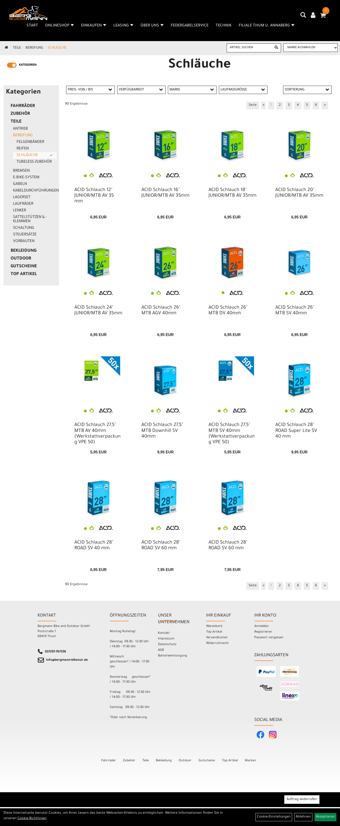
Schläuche (57, 48)
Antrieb (20, 129)
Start (32, 26)
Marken (250, 760)
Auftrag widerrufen (302, 799)
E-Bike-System (26, 177)
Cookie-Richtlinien (32, 819)
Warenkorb (214, 626)
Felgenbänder (30, 142)
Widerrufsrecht (217, 643)
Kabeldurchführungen (35, 191)
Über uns (152, 26)
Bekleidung (23, 251)
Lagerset (21, 197)
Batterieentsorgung (172, 656)
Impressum (166, 639)
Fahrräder (23, 106)
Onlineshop (59, 26)
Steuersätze (25, 235)
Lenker (19, 211)
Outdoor (21, 258)
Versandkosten (217, 637)
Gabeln (20, 184)
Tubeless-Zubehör (34, 162)
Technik (224, 26)
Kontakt (164, 633)
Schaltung (23, 228)
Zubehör (20, 114)
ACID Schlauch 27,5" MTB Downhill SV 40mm (162, 431)
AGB (161, 650)
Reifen (23, 149)
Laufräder (23, 204)
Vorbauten (23, 241)
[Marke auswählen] (310, 47)
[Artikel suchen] (249, 48)
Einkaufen (93, 26)
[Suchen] (276, 48)
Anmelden (261, 626)
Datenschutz (167, 644)
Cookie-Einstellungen (274, 817)
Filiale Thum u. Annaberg (266, 26)
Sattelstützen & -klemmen (30, 219)
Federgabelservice (189, 26)
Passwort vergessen (268, 637)
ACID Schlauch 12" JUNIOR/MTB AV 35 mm (94, 196)
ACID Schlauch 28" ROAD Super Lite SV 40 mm (296, 431)
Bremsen (21, 171)
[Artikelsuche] (303, 17)
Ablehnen (303, 817)
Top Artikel (24, 274)
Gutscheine (24, 266)
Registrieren (263, 632)
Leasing (123, 26)
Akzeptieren (325, 817)
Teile (17, 48)
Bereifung (34, 48)
